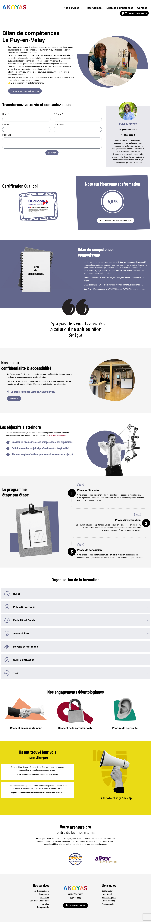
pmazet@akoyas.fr (129, 129)
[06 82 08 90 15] (122, 135)
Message (6, 135)
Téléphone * (60, 124)
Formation (45, 904)
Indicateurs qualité (109, 897)
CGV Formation (107, 891)
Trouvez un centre (136, 13)
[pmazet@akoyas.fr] (120, 130)
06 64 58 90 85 (75, 897)
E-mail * (6, 124)
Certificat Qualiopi (109, 900)
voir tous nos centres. (58, 435)
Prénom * (58, 114)
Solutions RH (44, 897)
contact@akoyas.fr (75, 893)
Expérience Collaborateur (39, 900)
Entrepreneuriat (43, 907)
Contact (142, 7)
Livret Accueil (107, 894)
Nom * (5, 114)
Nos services (73, 8)
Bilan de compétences (119, 7)
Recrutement (94, 7)
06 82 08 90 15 (129, 135)
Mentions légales (108, 904)
